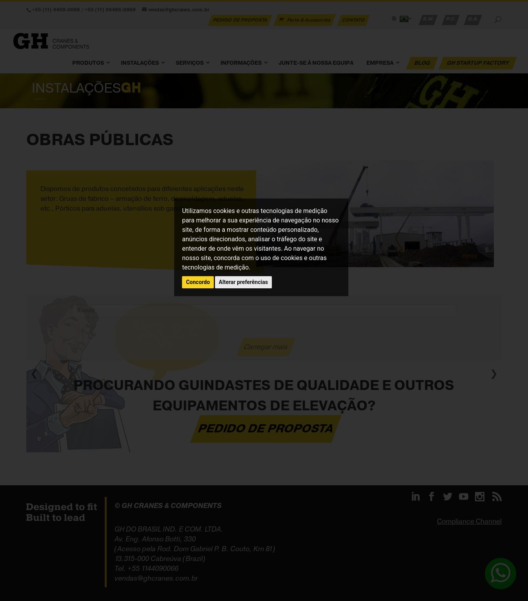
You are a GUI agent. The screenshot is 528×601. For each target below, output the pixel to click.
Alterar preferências (243, 282)
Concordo (198, 282)
